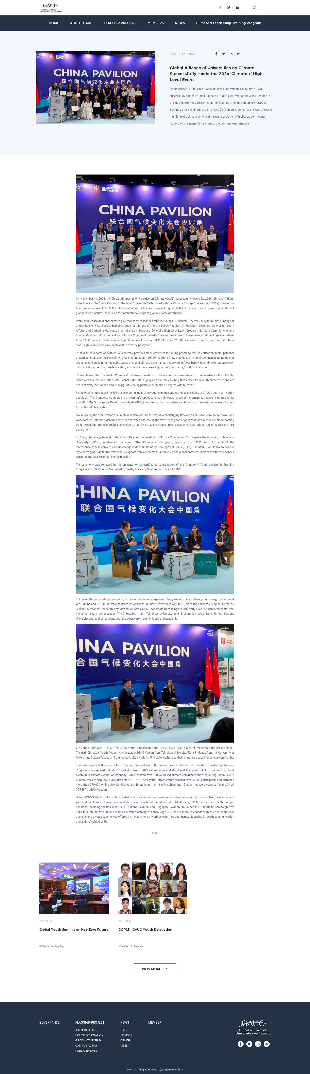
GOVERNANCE (49, 1022)
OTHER (125, 1040)
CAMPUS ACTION (86, 1045)
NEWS (180, 23)
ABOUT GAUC (81, 23)
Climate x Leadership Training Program (228, 23)
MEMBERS (155, 23)
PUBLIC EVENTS (86, 1050)
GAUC (124, 1030)
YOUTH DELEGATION (89, 1035)
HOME (54, 23)
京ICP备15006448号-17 (171, 1069)
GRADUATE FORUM (88, 1040)
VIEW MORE (155, 968)
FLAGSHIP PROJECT (120, 23)
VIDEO (124, 1045)
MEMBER (126, 1035)
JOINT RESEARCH (87, 1030)
